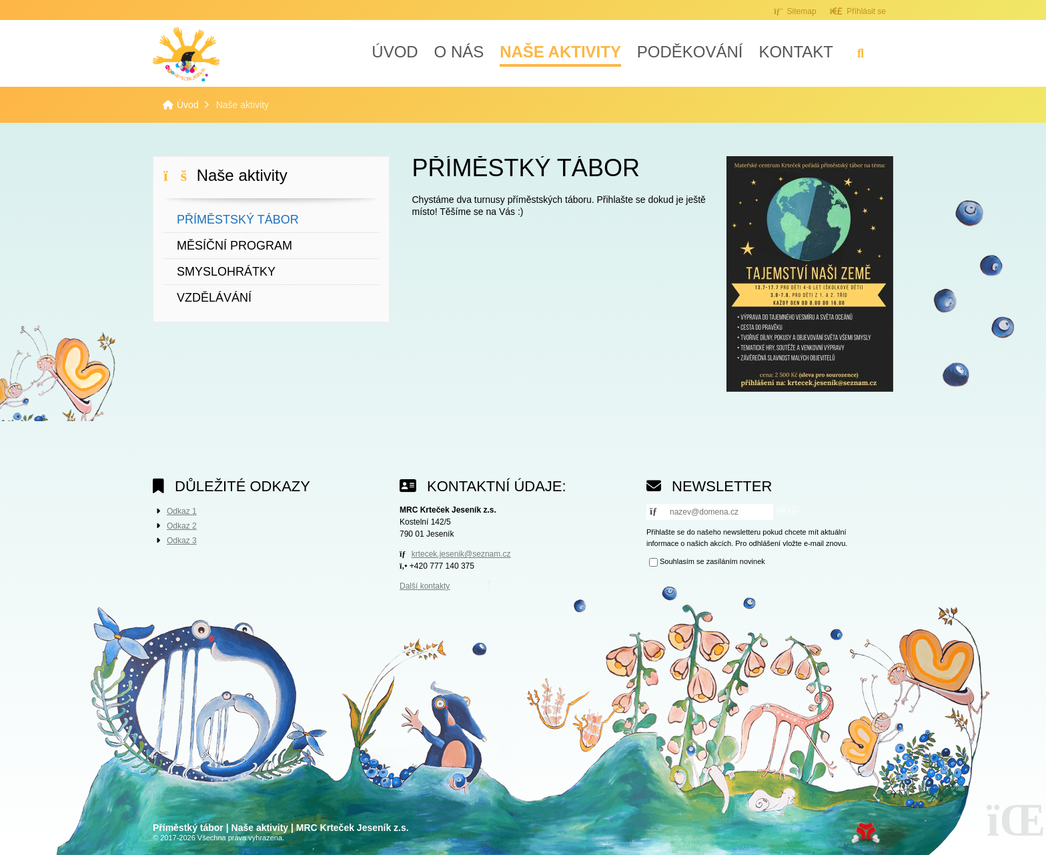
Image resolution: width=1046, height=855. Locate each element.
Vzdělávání (214, 297)
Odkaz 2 (182, 526)
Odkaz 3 (182, 540)
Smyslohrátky (226, 271)
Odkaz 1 (182, 511)
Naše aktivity (560, 52)
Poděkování (690, 52)
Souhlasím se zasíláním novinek (712, 561)
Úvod (186, 54)
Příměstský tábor (238, 219)
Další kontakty (425, 586)
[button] (858, 11)
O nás (459, 52)
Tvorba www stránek (865, 833)
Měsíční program (234, 245)
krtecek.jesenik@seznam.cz (461, 554)
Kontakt (795, 52)
